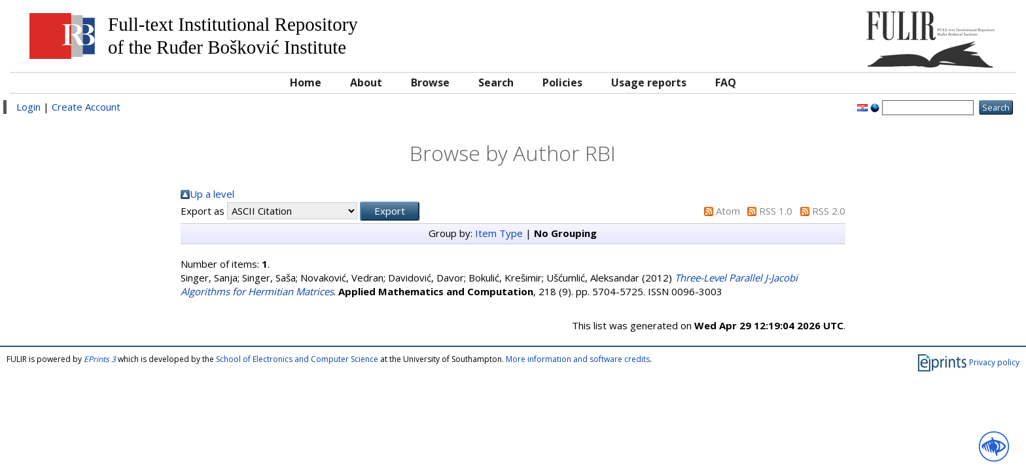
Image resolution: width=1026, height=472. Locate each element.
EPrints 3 (100, 359)
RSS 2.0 (828, 210)
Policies (562, 82)
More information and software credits (578, 359)
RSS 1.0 (775, 210)
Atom (728, 210)
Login (28, 106)
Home (305, 82)
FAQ (725, 82)
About (366, 82)
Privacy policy (994, 362)
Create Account (86, 106)
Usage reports (648, 82)
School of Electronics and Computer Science (297, 359)
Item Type (499, 233)
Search (496, 82)
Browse (430, 82)
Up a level (212, 193)
